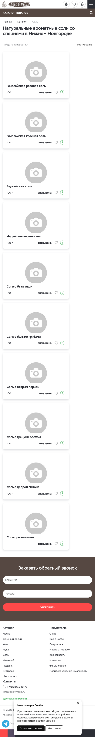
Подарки (8, 665)
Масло (6, 633)
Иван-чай (8, 660)
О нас (52, 633)
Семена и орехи (12, 639)
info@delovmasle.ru (14, 691)
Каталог (22, 21)
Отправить (47, 607)
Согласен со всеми (31, 728)
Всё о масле (56, 639)
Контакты (55, 660)
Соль (6, 655)
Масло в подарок (59, 649)
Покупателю (56, 644)
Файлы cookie (57, 665)
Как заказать (57, 655)
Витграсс (8, 671)
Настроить (54, 728)
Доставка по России (15, 698)
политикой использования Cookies (36, 714)
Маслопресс (10, 676)
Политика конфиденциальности (68, 671)
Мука (6, 649)
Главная (7, 21)
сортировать (84, 44)
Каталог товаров (17, 13)
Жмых (6, 644)
